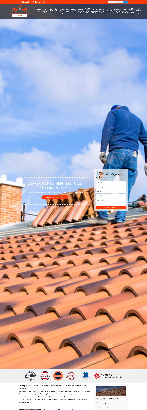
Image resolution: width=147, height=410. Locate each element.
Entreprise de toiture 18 (38, 11)
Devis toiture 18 (68, 11)
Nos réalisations (55, 197)
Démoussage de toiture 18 (117, 11)
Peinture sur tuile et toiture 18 (87, 11)
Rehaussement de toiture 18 (109, 11)
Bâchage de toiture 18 (57, 11)
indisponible (25, 2)
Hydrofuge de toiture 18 (101, 11)
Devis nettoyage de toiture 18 (132, 11)
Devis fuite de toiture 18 (62, 11)
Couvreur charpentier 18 (81, 11)
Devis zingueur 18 (44, 11)
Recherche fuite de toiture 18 (73, 11)
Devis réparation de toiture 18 (139, 11)
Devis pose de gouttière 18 (50, 11)
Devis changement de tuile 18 (125, 11)
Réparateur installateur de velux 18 (94, 11)
